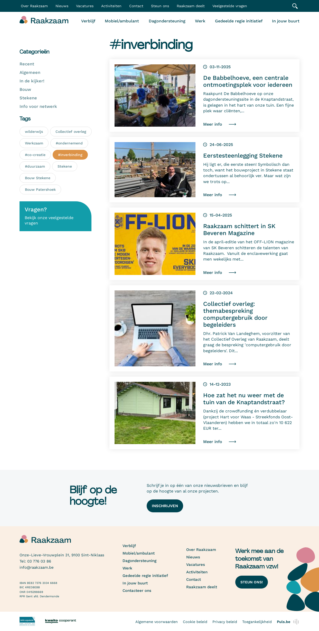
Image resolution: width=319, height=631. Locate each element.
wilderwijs (34, 131)
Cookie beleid (195, 622)
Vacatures (84, 6)
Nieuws (61, 6)
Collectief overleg (70, 131)
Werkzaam (34, 143)
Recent (27, 64)
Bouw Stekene (37, 178)
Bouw (25, 89)
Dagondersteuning (167, 21)
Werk (200, 21)
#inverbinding (70, 155)
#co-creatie (35, 155)
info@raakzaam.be (37, 567)
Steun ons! (251, 582)
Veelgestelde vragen (229, 6)
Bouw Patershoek (40, 189)
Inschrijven (165, 506)
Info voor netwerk (38, 106)
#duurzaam (35, 166)
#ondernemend (69, 143)
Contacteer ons (137, 590)
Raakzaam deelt (191, 6)
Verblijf (88, 21)
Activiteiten (111, 6)
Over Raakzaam (201, 549)
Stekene (28, 98)
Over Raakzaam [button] (34, 6)
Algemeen (30, 72)
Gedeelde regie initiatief (238, 21)
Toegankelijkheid (257, 622)
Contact (136, 6)
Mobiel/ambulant (122, 21)
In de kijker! (32, 81)
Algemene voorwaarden (156, 622)
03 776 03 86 (39, 561)
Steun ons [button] (160, 6)
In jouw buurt (285, 21)
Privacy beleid (224, 622)
